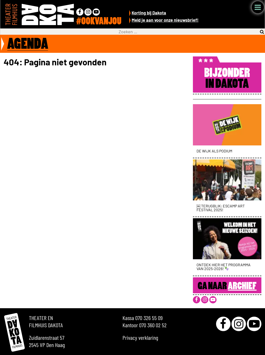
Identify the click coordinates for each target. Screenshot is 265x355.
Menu (257, 7)
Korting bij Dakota (149, 12)
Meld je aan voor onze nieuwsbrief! (165, 20)
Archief (242, 286)
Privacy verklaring (140, 337)
